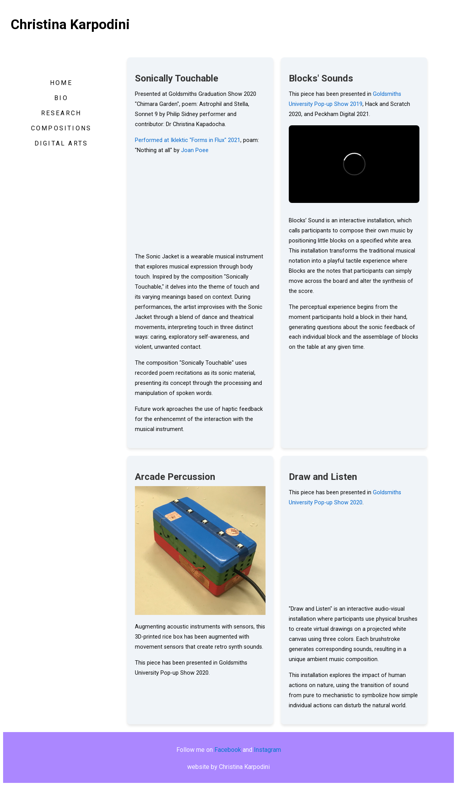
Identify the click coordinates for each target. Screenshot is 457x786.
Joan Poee (195, 150)
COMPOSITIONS (61, 128)
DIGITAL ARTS (61, 143)
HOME (61, 83)
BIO (61, 98)
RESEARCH (61, 113)
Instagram (267, 749)
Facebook (227, 749)
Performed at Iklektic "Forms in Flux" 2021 (187, 140)
